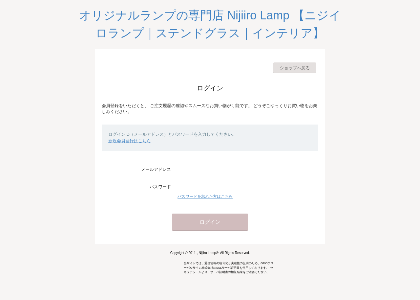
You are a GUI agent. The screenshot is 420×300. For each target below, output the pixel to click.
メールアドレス (156, 169)
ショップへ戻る (295, 67)
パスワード (160, 186)
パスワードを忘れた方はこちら (205, 196)
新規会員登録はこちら (129, 140)
